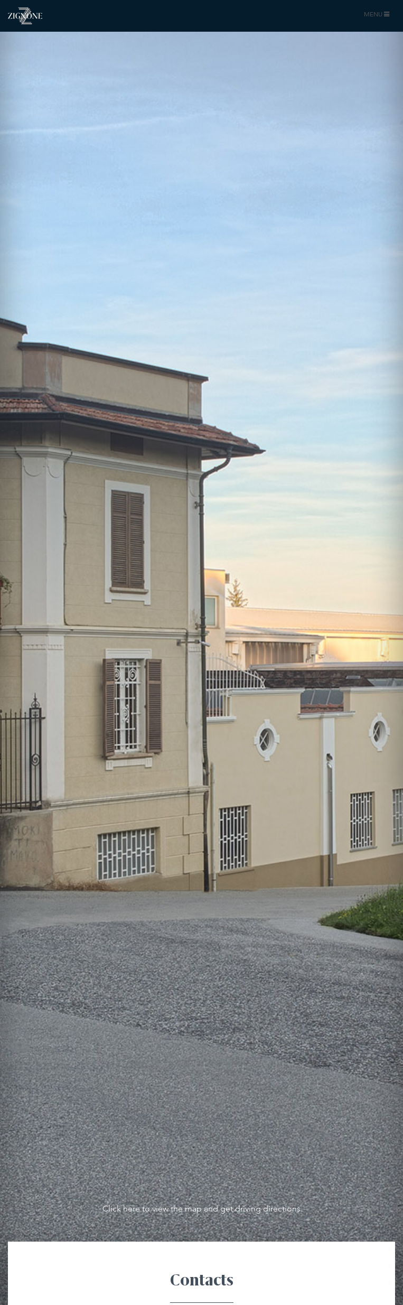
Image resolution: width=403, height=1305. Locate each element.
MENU (378, 16)
